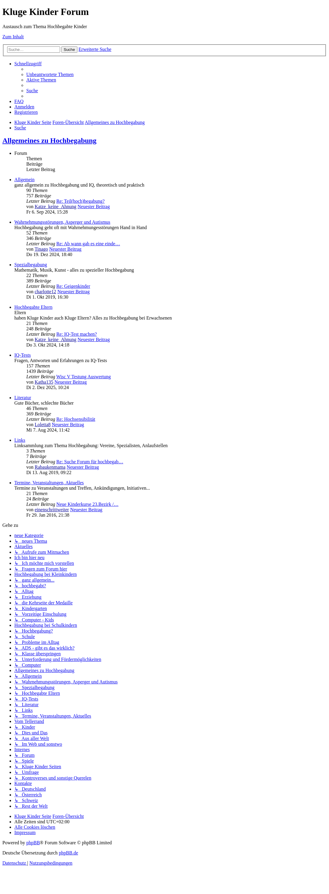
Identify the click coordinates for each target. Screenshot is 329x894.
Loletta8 (43, 424)
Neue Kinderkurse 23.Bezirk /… (87, 504)
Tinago (41, 249)
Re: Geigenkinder (73, 286)
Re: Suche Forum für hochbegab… (89, 461)
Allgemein (24, 179)
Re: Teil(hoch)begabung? (80, 201)
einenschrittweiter (52, 509)
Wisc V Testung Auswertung (83, 376)
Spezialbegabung (30, 264)
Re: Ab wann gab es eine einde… (88, 243)
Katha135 (44, 382)
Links (19, 440)
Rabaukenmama (50, 467)
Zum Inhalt (13, 36)
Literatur (22, 397)
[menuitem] (50, 74)
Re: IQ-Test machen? (76, 334)
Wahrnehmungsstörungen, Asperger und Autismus (62, 222)
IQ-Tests (22, 355)
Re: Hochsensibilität (75, 419)
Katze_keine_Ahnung (55, 206)
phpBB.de (68, 852)
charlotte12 (45, 291)
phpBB (33, 842)
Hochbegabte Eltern (33, 307)
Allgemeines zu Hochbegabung (49, 140)
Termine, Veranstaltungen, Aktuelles (49, 482)
